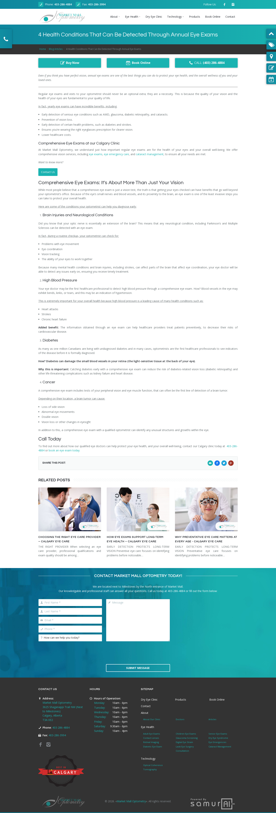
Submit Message (138, 668)
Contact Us (48, 172)
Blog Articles (55, 49)
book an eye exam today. (64, 450)
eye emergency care (116, 154)
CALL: (206, 63)
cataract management (149, 154)
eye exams (95, 154)
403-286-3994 (97, 4)
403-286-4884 (63, 4)
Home (42, 49)
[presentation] (138, 652)
